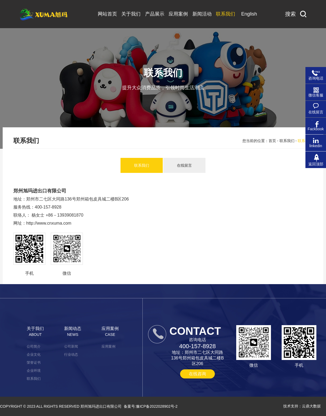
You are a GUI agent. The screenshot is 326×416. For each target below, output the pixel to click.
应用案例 (108, 346)
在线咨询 (197, 374)
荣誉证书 (34, 363)
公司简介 (34, 346)
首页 (272, 141)
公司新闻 (71, 346)
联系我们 (287, 141)
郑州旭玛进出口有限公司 (101, 406)
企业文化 (34, 354)
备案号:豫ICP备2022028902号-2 (151, 406)
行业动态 (71, 354)
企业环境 (34, 371)
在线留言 (184, 165)
